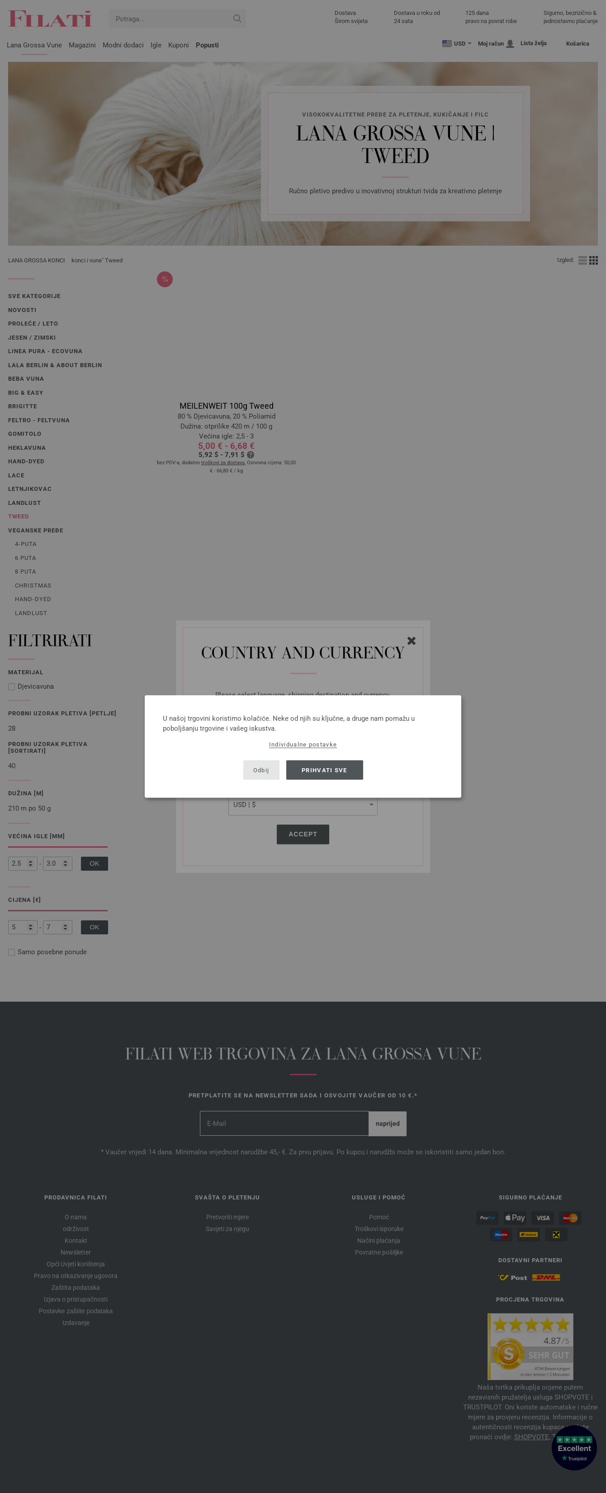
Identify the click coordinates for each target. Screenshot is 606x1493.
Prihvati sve (324, 769)
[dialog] (303, 746)
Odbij (261, 769)
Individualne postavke (303, 744)
